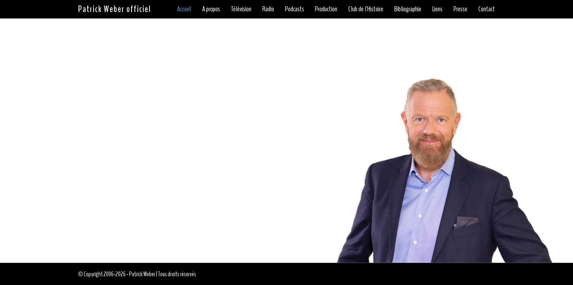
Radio (268, 9)
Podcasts (294, 9)
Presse (460, 9)
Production (326, 9)
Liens (437, 9)
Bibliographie (407, 9)
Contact (486, 9)
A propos (211, 9)
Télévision (241, 9)
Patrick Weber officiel (114, 9)
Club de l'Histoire (365, 9)
